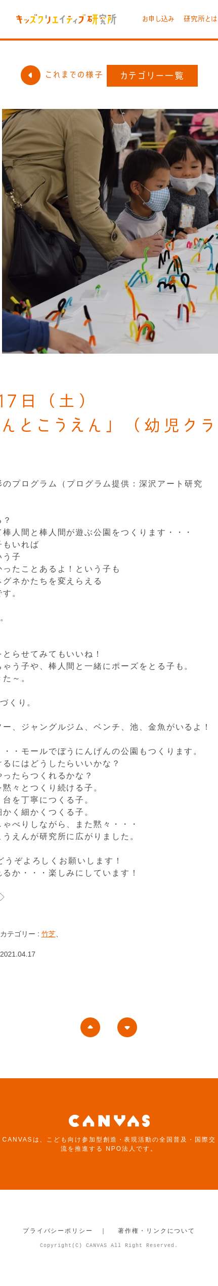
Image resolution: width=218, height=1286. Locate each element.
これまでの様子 (61, 74)
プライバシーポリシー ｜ (65, 1230)
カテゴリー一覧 (152, 75)
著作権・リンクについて (156, 1230)
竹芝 (48, 934)
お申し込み (158, 18)
